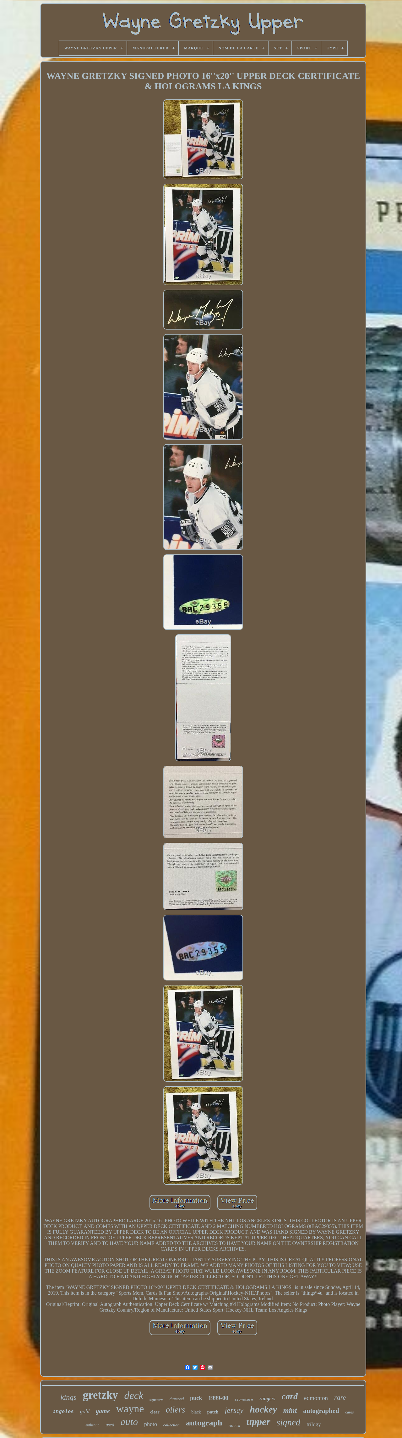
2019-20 (234, 1426)
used (110, 1424)
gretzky (100, 1395)
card (290, 1396)
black (196, 1412)
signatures (156, 1400)
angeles (63, 1412)
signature (244, 1400)
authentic (92, 1425)
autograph (204, 1422)
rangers (267, 1398)
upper (258, 1421)
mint (290, 1410)
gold (85, 1411)
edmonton (316, 1398)
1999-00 (218, 1398)
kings (69, 1397)
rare (340, 1397)
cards (349, 1412)
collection (171, 1425)
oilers (175, 1409)
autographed (321, 1410)
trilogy (314, 1424)
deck (133, 1395)
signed (289, 1422)
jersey (234, 1410)
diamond (177, 1398)
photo (150, 1424)
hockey (263, 1409)
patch (213, 1411)
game (103, 1410)
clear (155, 1412)
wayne (130, 1408)
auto (129, 1421)
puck (196, 1398)
